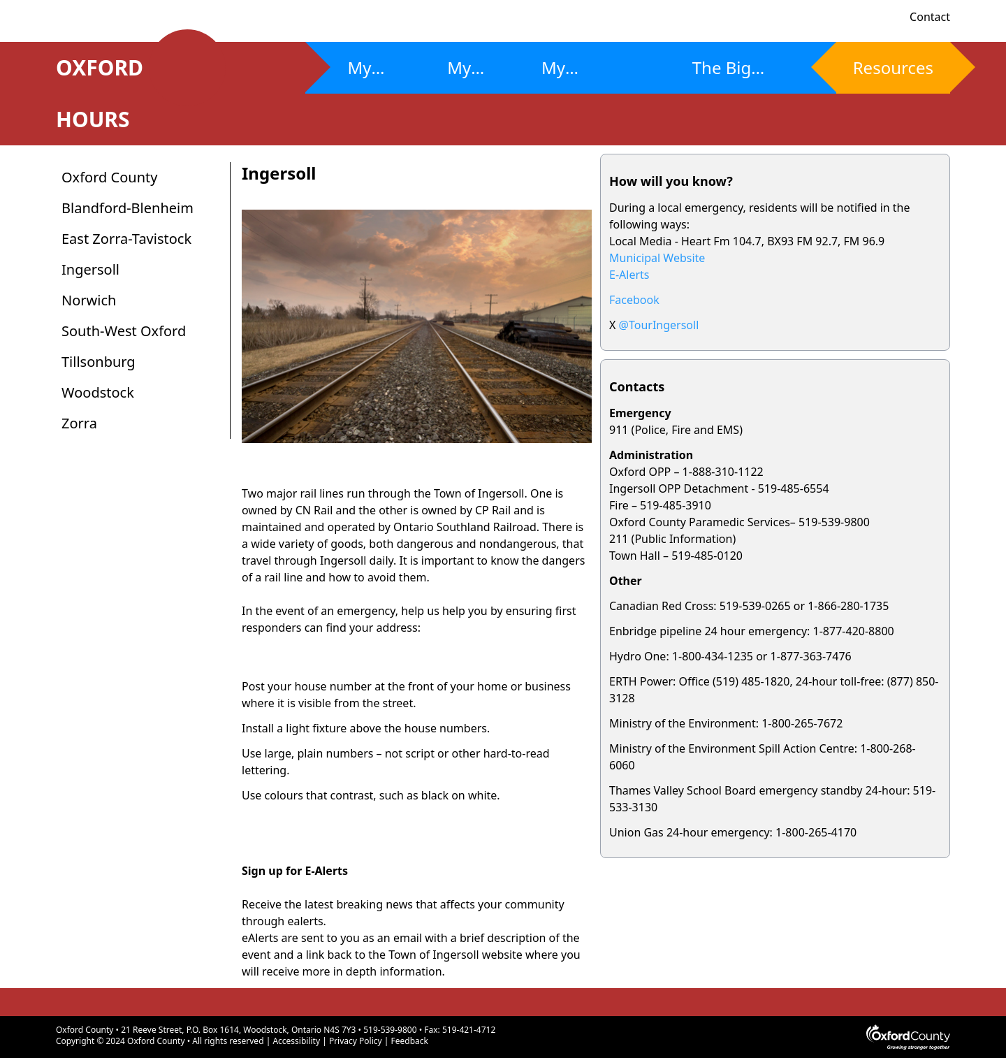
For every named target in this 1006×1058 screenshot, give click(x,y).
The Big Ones (722, 75)
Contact (930, 16)
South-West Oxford (123, 330)
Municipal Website (657, 258)
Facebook (634, 299)
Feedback (409, 1041)
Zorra (79, 423)
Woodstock (97, 392)
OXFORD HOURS (114, 93)
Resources (893, 67)
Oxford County (109, 177)
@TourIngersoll (659, 325)
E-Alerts (629, 274)
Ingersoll (90, 269)
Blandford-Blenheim (127, 207)
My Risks (367, 75)
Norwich (88, 300)
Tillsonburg (98, 361)
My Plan (464, 75)
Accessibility (296, 1041)
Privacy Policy (355, 1041)
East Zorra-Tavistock (126, 238)
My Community (587, 75)
